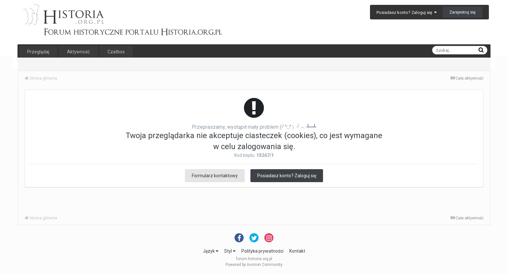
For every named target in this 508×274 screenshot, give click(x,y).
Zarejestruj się (462, 12)
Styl (230, 251)
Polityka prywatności (262, 251)
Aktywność (78, 51)
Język (210, 251)
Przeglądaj (38, 51)
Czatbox (116, 51)
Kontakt (297, 251)
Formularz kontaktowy (215, 175)
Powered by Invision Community (254, 264)
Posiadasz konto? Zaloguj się (406, 12)
